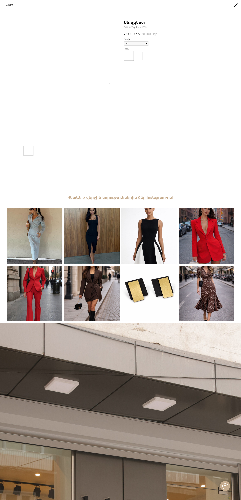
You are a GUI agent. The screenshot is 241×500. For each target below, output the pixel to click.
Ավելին (10, 5)
